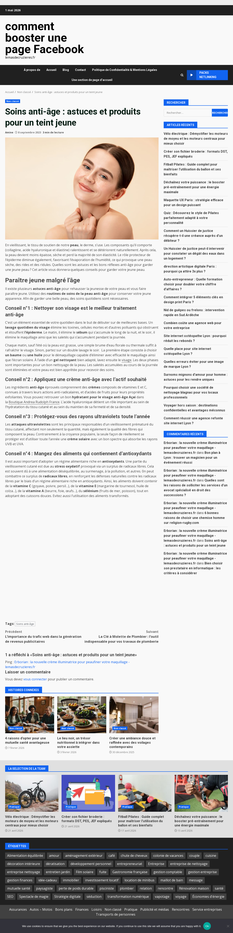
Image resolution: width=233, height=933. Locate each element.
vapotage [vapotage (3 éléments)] (162, 896)
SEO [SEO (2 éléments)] (10, 896)
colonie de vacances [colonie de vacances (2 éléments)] (168, 855)
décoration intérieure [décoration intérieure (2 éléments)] (23, 863)
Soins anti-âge (25, 624)
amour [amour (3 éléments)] (54, 855)
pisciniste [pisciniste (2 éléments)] (106, 888)
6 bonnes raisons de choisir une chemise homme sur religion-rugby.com (194, 518)
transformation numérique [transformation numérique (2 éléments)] (128, 896)
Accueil (51, 70)
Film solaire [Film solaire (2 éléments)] (84, 872)
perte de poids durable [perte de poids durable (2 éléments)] (76, 888)
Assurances (18, 909)
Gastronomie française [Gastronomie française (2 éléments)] (129, 872)
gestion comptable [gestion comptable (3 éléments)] (167, 872)
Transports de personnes (115, 914)
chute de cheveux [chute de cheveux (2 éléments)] (134, 855)
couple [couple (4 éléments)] (194, 855)
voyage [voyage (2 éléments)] (180, 896)
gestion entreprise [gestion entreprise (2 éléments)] (202, 872)
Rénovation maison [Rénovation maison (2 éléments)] (194, 888)
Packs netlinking (201, 75)
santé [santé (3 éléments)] (219, 888)
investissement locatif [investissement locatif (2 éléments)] (102, 880)
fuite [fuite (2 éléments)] (102, 872)
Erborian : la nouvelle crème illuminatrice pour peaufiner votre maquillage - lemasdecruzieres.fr (195, 448)
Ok (207, 926)
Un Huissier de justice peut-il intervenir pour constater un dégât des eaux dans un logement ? (194, 253)
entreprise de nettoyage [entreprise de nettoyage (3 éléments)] (189, 863)
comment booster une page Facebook (44, 37)
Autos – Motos (41, 909)
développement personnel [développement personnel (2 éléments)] (91, 863)
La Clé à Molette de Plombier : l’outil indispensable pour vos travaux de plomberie (120, 636)
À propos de (32, 70)
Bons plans (63, 909)
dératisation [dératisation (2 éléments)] (55, 863)
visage (126, 360)
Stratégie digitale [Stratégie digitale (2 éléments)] (67, 896)
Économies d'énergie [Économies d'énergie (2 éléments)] (208, 896)
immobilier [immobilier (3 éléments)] (71, 880)
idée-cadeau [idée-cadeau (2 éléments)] (47, 880)
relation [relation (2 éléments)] (146, 888)
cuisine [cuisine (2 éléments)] (211, 855)
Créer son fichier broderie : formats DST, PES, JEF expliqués (88, 793)
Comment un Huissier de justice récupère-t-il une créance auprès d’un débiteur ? (193, 236)
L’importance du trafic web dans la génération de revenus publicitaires (43, 636)
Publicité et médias (154, 909)
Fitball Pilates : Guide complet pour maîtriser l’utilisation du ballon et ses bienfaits (192, 169)
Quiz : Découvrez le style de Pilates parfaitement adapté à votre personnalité (191, 218)
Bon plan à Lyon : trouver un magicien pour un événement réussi (192, 457)
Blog (66, 70)
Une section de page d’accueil (92, 80)
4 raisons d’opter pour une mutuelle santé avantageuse (29, 714)
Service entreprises (207, 909)
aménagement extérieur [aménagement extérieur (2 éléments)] (84, 855)
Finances (82, 909)
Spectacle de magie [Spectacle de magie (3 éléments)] (33, 896)
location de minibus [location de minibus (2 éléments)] (139, 880)
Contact (80, 70)
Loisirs (96, 909)
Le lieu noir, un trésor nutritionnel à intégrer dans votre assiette (81, 714)
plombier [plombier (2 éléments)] (127, 888)
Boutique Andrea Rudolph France (34, 402)
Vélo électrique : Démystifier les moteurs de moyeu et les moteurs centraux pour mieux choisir (196, 138)
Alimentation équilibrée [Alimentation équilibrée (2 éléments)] (25, 855)
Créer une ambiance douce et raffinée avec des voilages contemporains (133, 714)
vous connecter (35, 679)
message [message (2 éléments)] (196, 880)
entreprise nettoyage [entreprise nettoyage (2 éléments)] (23, 872)
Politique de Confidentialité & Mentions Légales (124, 70)
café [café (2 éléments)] (112, 855)
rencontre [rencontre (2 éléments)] (165, 888)
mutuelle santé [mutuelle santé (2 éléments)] (18, 888)
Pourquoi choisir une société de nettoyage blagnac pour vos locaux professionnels (191, 392)
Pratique (14, 806)
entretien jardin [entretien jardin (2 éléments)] (58, 872)
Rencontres (181, 909)
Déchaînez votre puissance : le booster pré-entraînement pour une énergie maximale (194, 187)
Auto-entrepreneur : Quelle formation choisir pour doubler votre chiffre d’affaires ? (193, 284)
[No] (228, 926)
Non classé (12, 101)
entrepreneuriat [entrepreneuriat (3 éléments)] (129, 863)
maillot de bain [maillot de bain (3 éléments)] (171, 880)
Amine (9, 132)
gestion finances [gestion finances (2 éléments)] (19, 880)
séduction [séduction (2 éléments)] (94, 896)
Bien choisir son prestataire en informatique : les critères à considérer (193, 568)
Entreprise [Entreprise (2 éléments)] (156, 863)
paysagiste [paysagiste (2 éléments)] (44, 888)
